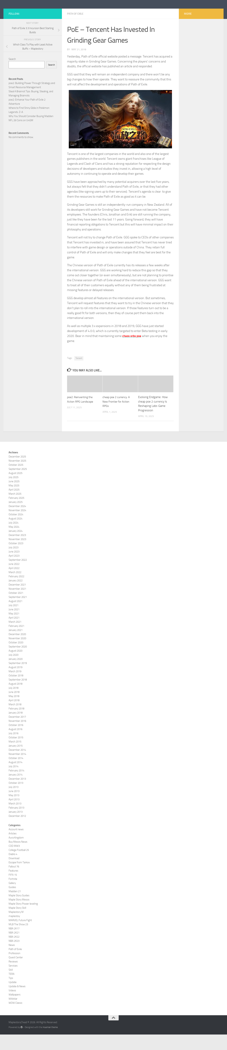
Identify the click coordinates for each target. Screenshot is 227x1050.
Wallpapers (14, 1010)
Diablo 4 (13, 869)
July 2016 (13, 748)
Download (14, 873)
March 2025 (15, 509)
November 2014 (17, 769)
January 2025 (16, 517)
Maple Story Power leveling (23, 919)
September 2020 (18, 662)
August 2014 (15, 777)
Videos (12, 1005)
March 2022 (15, 587)
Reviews (13, 977)
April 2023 (14, 571)
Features (13, 886)
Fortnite (13, 894)
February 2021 (16, 641)
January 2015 (16, 761)
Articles (13, 849)
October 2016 (16, 740)
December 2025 (17, 472)
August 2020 (15, 666)
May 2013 (14, 810)
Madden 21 (15, 906)
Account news (16, 844)
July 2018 (13, 703)
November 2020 (17, 653)
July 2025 (13, 492)
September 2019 (18, 678)
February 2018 (16, 724)
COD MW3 (14, 861)
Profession (14, 968)
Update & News (17, 1001)
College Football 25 (19, 865)
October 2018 (16, 691)
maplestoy (14, 931)
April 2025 (14, 505)
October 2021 (16, 608)
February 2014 (16, 786)
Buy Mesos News (18, 857)
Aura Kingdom (16, 853)
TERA (11, 989)
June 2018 (14, 707)
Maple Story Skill (17, 923)
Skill (11, 985)
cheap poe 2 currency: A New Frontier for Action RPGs (117, 417)
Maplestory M (16, 927)
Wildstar (13, 1014)
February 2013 (16, 823)
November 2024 (17, 525)
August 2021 (15, 616)
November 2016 (17, 736)
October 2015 (16, 752)
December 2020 (17, 649)
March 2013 (15, 819)
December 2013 (17, 794)
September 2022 (18, 575)
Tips (11, 993)
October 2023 (16, 558)
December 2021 (17, 600)
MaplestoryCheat (34, 12)
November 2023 (17, 554)
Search (12, 74)
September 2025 (18, 484)
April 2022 (14, 583)
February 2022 (16, 591)
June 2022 (14, 579)
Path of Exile (76, 29)
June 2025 (14, 496)
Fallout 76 (14, 882)
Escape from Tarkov (19, 877)
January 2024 (16, 546)
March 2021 (15, 637)
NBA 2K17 (14, 944)
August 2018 (15, 699)
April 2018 (14, 715)
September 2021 (18, 612)
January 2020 (16, 674)
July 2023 (13, 562)
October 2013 (16, 798)
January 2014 (16, 790)
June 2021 (14, 624)
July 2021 (13, 620)
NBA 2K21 (14, 948)
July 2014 (13, 781)
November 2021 (17, 604)
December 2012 (17, 831)
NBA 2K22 (14, 952)
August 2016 (15, 744)
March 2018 (15, 719)
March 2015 (15, 757)
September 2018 (18, 695)
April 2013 (14, 814)
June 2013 (14, 806)
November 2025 (17, 476)
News (12, 960)
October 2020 (16, 657)
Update (13, 997)
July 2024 (13, 538)
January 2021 (16, 645)
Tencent (78, 373)
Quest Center (16, 972)
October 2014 (16, 773)
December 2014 (17, 765)
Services (13, 981)
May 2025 (14, 501)
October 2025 (16, 480)
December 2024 (17, 521)
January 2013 (16, 827)
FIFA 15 (13, 890)
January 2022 (16, 596)
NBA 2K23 (14, 956)
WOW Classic (15, 1018)
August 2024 (15, 534)
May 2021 (14, 629)
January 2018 (16, 728)
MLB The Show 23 (18, 939)
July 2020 (13, 670)
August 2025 (15, 488)
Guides (12, 902)
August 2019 (15, 682)
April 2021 (14, 633)
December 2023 (17, 550)
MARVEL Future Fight (20, 935)
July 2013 (13, 802)
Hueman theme (50, 1042)
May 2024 (14, 542)
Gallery (12, 898)
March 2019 (15, 686)
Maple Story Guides (19, 910)
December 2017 (17, 732)
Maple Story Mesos (19, 915)
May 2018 (14, 711)
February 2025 (16, 513)
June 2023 (14, 567)
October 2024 (16, 529)
